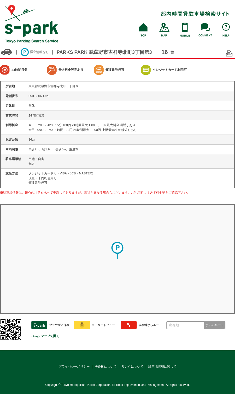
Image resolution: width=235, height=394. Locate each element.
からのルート (214, 325)
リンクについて (132, 366)
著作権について (106, 366)
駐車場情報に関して (162, 366)
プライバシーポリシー (74, 366)
